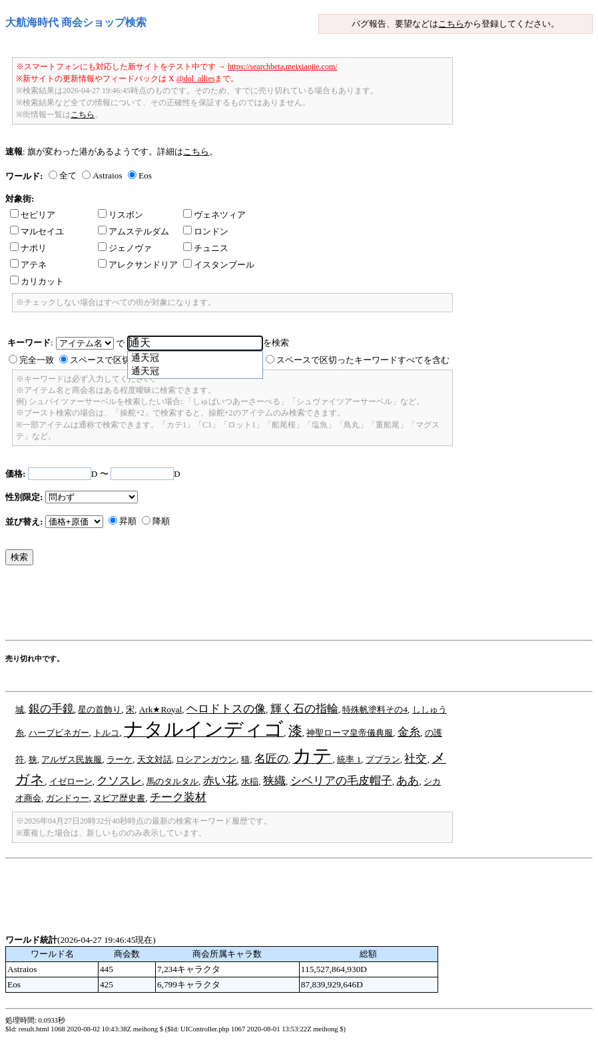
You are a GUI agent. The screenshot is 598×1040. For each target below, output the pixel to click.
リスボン (120, 215)
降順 (161, 521)
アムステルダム (133, 231)
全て (68, 175)
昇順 (128, 521)
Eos (145, 175)
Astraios (107, 175)
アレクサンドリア (138, 265)
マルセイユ (37, 231)
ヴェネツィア (214, 215)
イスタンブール (218, 265)
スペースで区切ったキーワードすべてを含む (362, 360)
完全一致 (36, 360)
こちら (451, 24)
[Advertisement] (247, 606)
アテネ (28, 265)
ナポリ (28, 248)
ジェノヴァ (125, 248)
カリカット (37, 281)
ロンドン (205, 231)
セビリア (32, 215)
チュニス (205, 248)
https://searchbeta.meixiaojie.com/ (283, 66)
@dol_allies (195, 78)
